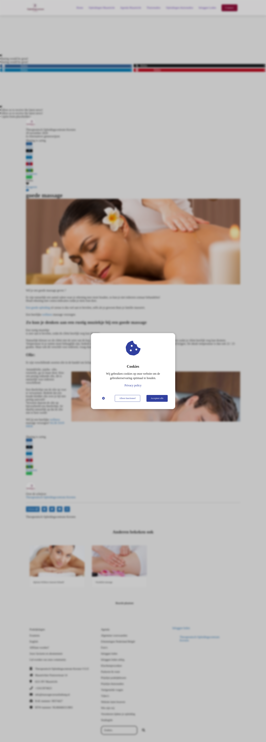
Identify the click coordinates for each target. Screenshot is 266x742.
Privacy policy (133, 385)
